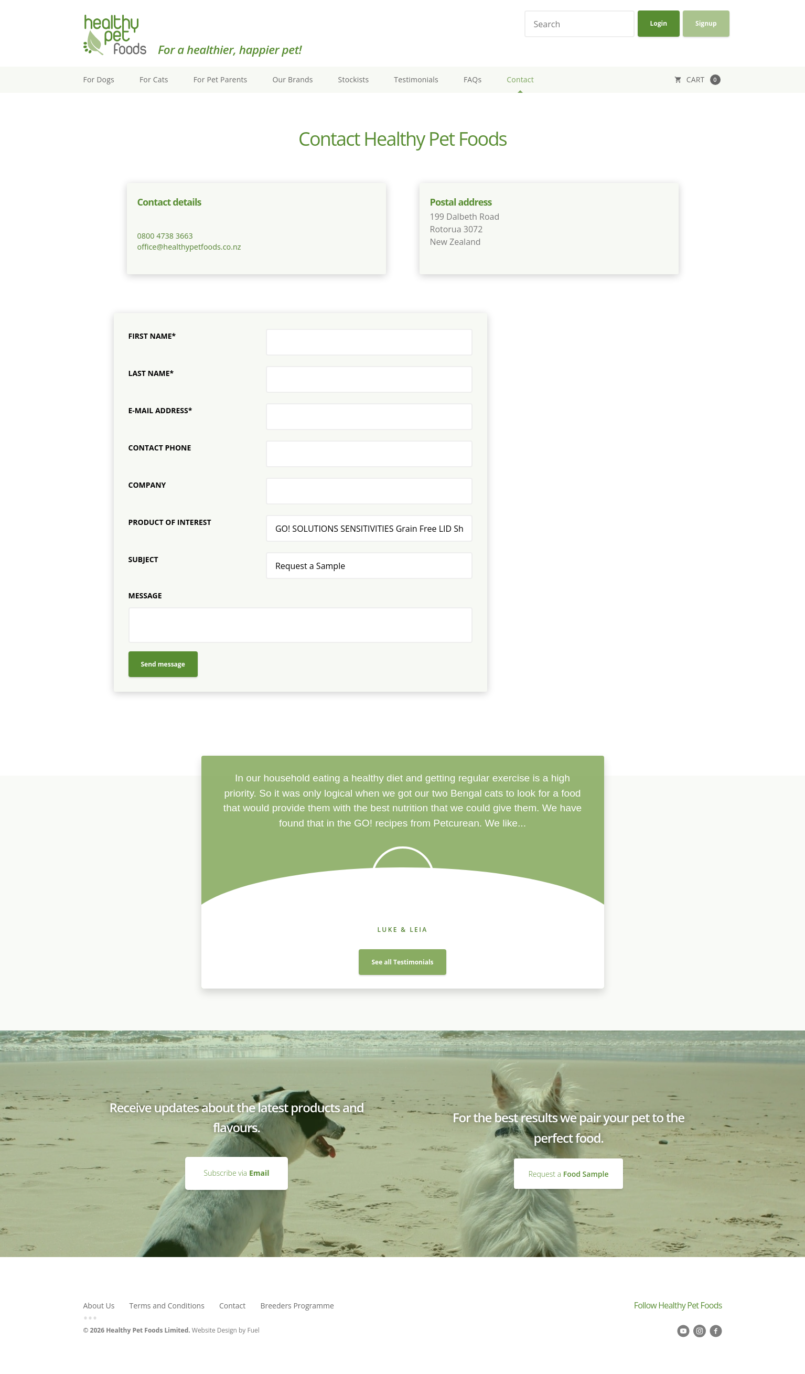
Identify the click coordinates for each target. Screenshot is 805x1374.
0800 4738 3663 (165, 236)
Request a (569, 1173)
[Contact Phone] (369, 454)
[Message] (300, 625)
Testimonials (416, 79)
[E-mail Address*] (369, 416)
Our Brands (293, 79)
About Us (99, 1306)
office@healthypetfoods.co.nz (189, 247)
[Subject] (369, 565)
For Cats (153, 79)
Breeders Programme (297, 1306)
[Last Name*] (369, 379)
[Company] (369, 491)
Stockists (353, 79)
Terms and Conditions (167, 1306)
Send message (163, 664)
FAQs (472, 79)
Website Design (214, 1330)
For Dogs (98, 79)
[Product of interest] (369, 528)
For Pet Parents (221, 79)
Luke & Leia (402, 929)
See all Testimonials (402, 962)
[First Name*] (369, 342)
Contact (520, 79)
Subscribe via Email (236, 1162)
